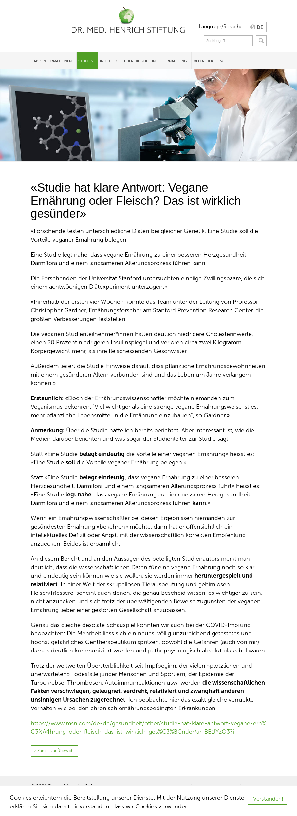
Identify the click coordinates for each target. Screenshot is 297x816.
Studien (85, 61)
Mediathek (203, 61)
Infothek (109, 61)
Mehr (225, 61)
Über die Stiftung (141, 61)
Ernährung (176, 61)
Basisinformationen (52, 61)
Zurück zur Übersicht (56, 750)
